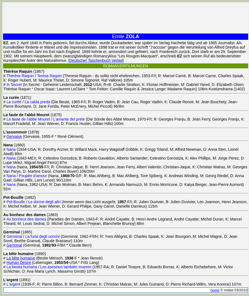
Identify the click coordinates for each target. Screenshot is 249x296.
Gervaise (14, 136)
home (214, 290)
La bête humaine (21, 258)
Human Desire (19, 262)
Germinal (14, 245)
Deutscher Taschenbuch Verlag (96, 60)
